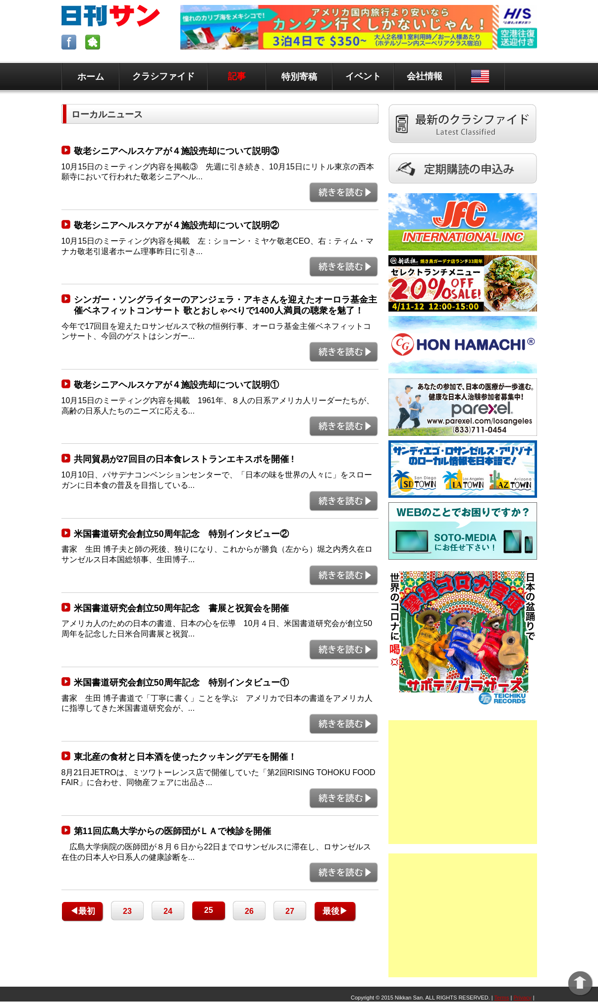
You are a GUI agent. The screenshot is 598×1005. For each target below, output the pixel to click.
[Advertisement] (462, 782)
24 (167, 911)
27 (289, 911)
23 (127, 911)
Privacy (523, 998)
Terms (501, 998)
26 (249, 911)
